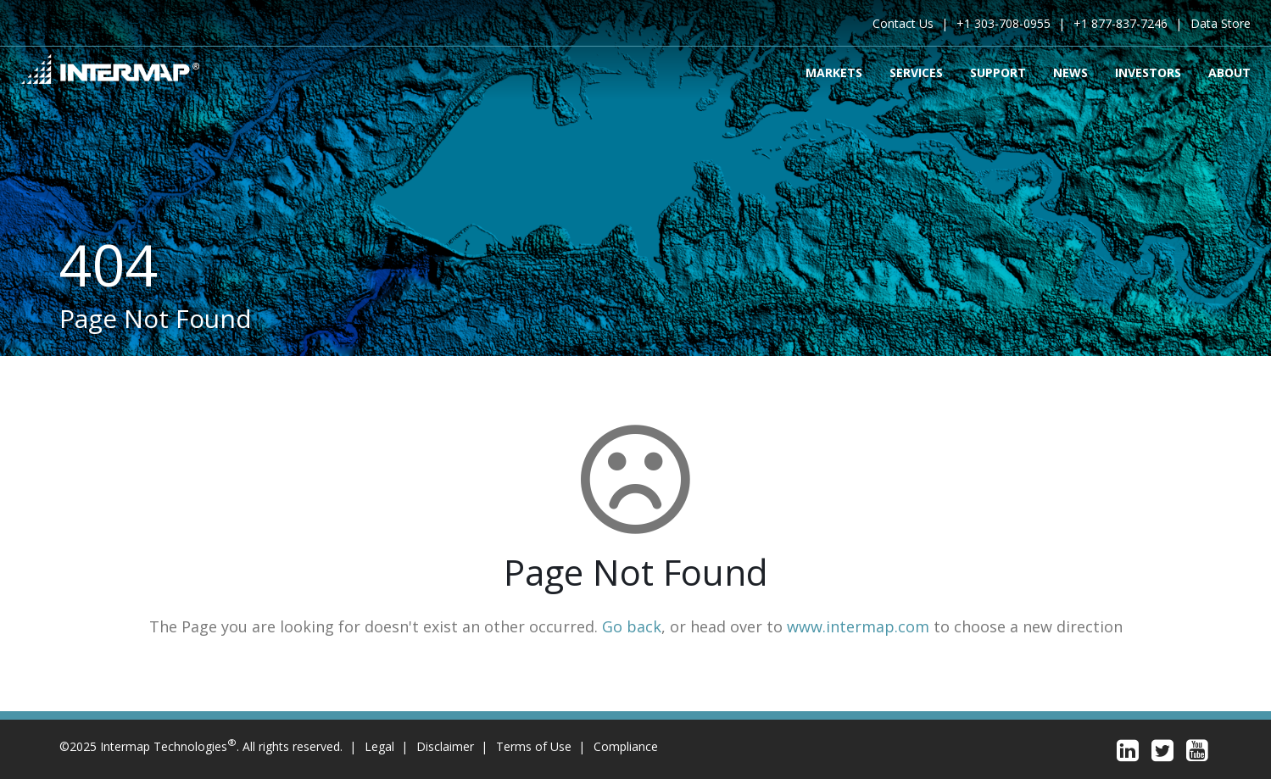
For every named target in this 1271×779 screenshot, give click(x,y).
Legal (379, 746)
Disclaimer (445, 746)
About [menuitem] (1229, 72)
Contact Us (903, 23)
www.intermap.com (858, 626)
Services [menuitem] (916, 72)
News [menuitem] (1070, 72)
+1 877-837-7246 (1120, 23)
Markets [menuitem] (834, 72)
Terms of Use (533, 746)
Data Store (1220, 23)
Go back (631, 626)
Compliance (626, 746)
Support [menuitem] (998, 72)
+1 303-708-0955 (1003, 23)
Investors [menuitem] (1148, 72)
